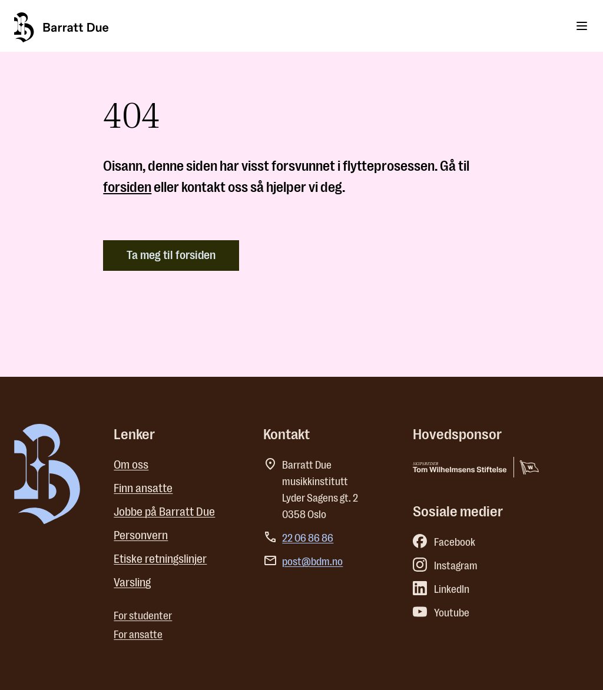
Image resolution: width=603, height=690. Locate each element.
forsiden (127, 187)
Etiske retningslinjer (160, 559)
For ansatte (138, 635)
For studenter (143, 616)
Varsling (132, 582)
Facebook (444, 542)
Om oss (131, 465)
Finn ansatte (143, 488)
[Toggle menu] (582, 26)
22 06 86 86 (307, 538)
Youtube (441, 613)
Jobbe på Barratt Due (164, 512)
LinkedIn (441, 589)
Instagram (445, 566)
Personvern (141, 535)
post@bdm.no (312, 562)
